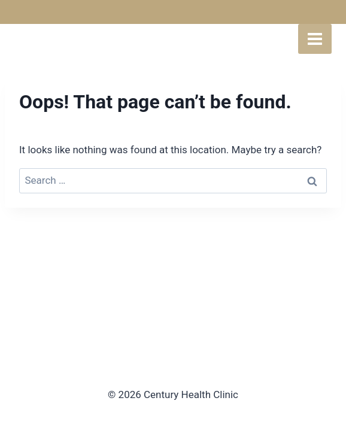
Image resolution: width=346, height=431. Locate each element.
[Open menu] (315, 39)
